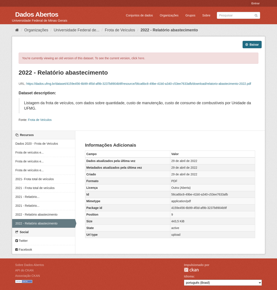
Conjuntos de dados (139, 15)
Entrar (255, 3)
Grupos (190, 15)
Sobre (206, 15)
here (141, 58)
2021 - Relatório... (27, 197)
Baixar (252, 44)
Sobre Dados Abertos (29, 265)
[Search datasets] (238, 15)
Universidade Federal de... (76, 30)
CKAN (191, 270)
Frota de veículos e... (29, 152)
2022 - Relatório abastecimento (169, 30)
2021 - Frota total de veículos (35, 188)
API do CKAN (24, 270)
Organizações (169, 15)
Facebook (23, 249)
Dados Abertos (36, 14)
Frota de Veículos (120, 30)
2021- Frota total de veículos (34, 179)
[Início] (17, 30)
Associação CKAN (27, 275)
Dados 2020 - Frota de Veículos (36, 143)
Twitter (21, 240)
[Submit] (256, 15)
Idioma (189, 276)
